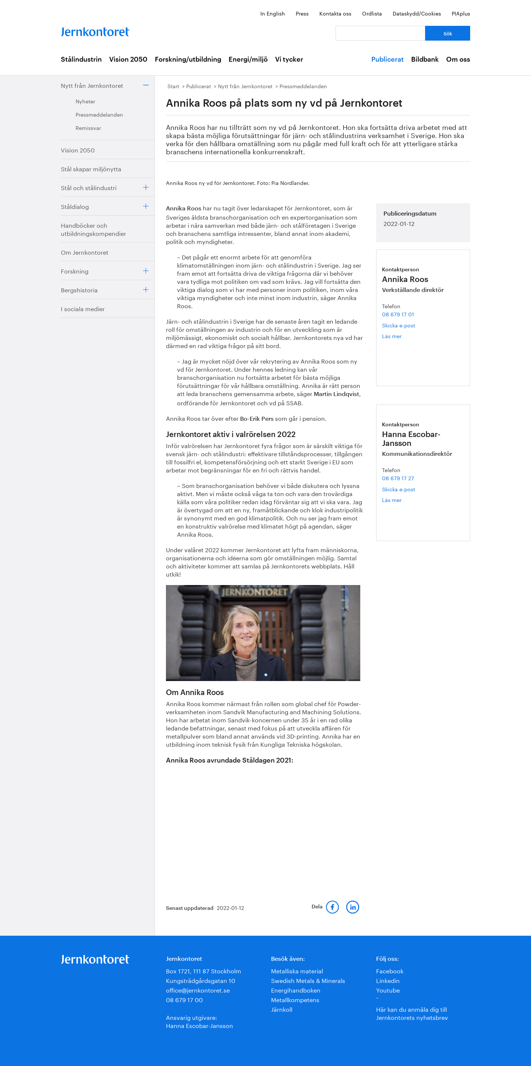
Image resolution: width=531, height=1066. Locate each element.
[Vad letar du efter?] (380, 33)
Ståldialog (75, 205)
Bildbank (425, 59)
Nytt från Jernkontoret (92, 84)
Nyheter (85, 101)
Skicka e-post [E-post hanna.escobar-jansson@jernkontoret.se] (398, 489)
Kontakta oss (335, 13)
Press (302, 13)
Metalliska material (297, 970)
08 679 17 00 (184, 999)
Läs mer (400, 336)
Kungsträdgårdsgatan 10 (200, 979)
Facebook (389, 970)
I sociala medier (83, 308)
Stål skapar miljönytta (91, 168)
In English (272, 13)
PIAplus (461, 13)
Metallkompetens (295, 999)
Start (173, 86)
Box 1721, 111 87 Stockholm (203, 970)
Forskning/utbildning (188, 59)
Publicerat (387, 59)
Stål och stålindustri (89, 187)
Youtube (388, 989)
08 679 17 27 (398, 478)
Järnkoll (281, 1008)
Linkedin (388, 979)
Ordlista (372, 13)
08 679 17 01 (398, 314)
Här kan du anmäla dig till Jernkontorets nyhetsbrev (412, 1012)
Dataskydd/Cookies (417, 13)
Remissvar (88, 127)
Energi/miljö (248, 59)
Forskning (74, 270)
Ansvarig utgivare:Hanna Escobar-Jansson (199, 1020)
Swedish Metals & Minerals (308, 979)
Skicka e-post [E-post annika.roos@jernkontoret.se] (398, 325)
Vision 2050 (128, 59)
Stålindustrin (81, 59)
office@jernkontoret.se (198, 989)
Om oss (458, 59)
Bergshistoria (79, 289)
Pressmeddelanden (99, 114)
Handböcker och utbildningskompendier (93, 228)
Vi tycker (289, 59)
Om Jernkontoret (84, 251)
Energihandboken (295, 989)
